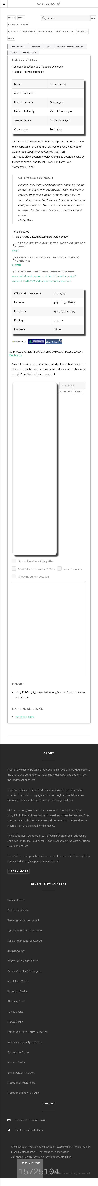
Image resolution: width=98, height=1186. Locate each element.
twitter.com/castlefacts (29, 1130)
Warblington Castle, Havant (23, 920)
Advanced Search (21, 1156)
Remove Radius (73, 568)
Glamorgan (45, 31)
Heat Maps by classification (53, 1151)
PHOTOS (35, 46)
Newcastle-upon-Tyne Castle (24, 1042)
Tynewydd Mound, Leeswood (24, 930)
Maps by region (81, 1146)
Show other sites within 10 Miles (36, 568)
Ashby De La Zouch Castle (22, 960)
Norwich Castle (16, 1062)
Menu (21, 18)
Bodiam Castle (15, 900)
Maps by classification (24, 1151)
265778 (16, 265)
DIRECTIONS (29, 52)
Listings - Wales (18, 25)
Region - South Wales (21, 31)
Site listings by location (24, 1146)
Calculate (65, 391)
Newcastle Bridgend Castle (23, 1092)
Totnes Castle (15, 1011)
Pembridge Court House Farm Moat (27, 1031)
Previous (82, 31)
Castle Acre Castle (18, 1052)
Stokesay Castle (16, 1001)
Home (11, 18)
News (36, 1156)
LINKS (14, 52)
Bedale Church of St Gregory (24, 971)
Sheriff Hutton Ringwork (21, 1072)
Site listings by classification (55, 1146)
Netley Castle (15, 1021)
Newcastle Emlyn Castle (21, 1082)
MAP (49, 46)
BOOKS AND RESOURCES (70, 46)
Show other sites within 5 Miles (36, 561)
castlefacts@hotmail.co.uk (31, 1120)
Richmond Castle (17, 991)
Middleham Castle (17, 981)
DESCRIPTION (18, 46)
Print (78, 391)
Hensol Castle (64, 31)
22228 (15, 250)
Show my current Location (33, 576)
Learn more (18, 871)
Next (11, 38)
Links (68, 1156)
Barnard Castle (16, 950)
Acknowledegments (52, 1156)
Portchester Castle (18, 910)
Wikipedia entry (25, 716)
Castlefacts (15, 355)
